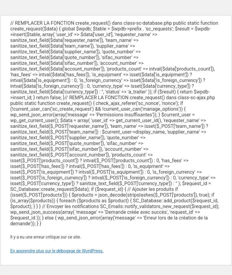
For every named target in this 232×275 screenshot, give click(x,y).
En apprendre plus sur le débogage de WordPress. (57, 250)
